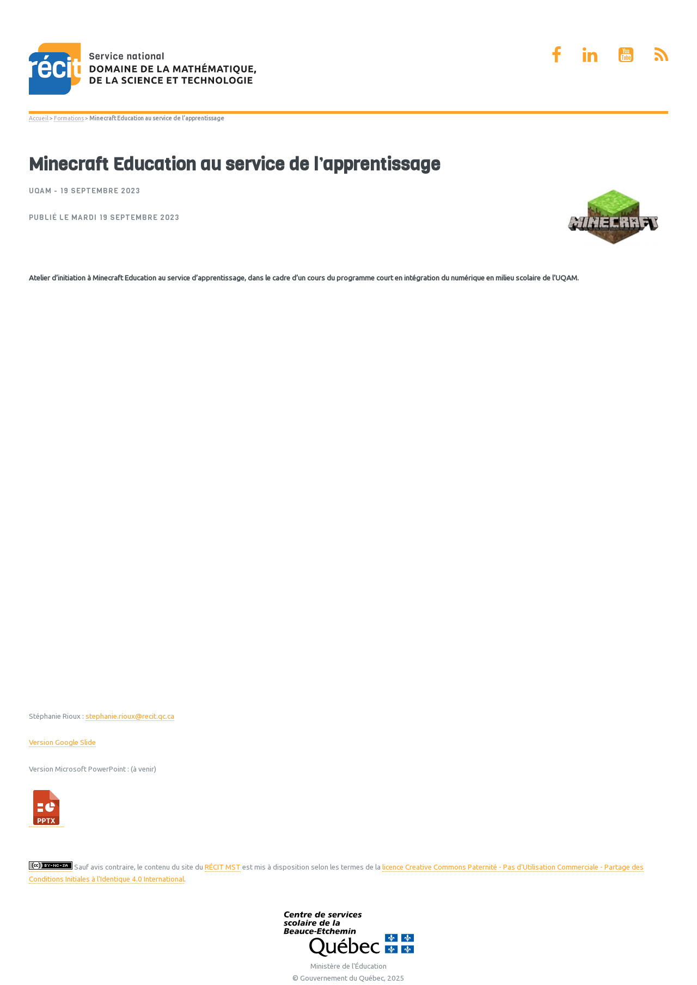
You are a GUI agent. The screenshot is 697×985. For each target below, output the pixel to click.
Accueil (38, 118)
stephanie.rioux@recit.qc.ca (129, 716)
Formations (69, 118)
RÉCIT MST (223, 867)
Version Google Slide (62, 742)
